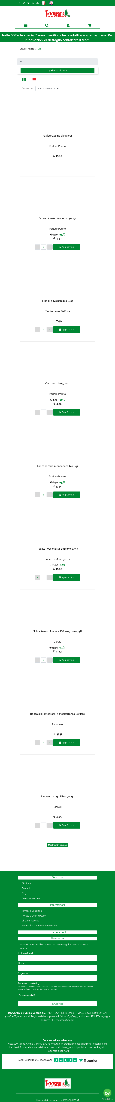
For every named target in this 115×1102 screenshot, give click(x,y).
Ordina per (27, 88)
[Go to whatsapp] (107, 1093)
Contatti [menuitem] (26, 888)
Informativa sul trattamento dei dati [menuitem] (40, 925)
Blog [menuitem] (24, 893)
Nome (21, 963)
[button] (57, 1003)
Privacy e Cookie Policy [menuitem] (34, 915)
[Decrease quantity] (37, 247)
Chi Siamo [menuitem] (27, 883)
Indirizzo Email (26, 953)
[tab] (24, 80)
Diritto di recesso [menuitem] (30, 920)
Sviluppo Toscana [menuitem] (31, 898)
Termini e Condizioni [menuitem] (32, 911)
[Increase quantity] (50, 247)
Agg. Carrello (66, 247)
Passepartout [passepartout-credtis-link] (71, 1100)
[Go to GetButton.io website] (107, 1099)
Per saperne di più (27, 995)
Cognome (23, 973)
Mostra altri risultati (57, 845)
